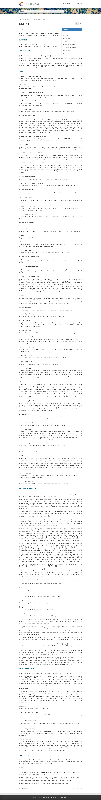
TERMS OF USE (55, 797)
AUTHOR (78, 3)
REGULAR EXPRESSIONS (69, 44)
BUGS (64, 53)
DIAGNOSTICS (66, 50)
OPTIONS (65, 41)
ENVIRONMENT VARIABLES (69, 47)
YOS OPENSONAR (44, 797)
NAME (64, 32)
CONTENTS (68, 3)
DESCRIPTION (66, 38)
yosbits (35, 797)
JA (80, 23)
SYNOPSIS (65, 35)
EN (77, 23)
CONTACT (63, 797)
